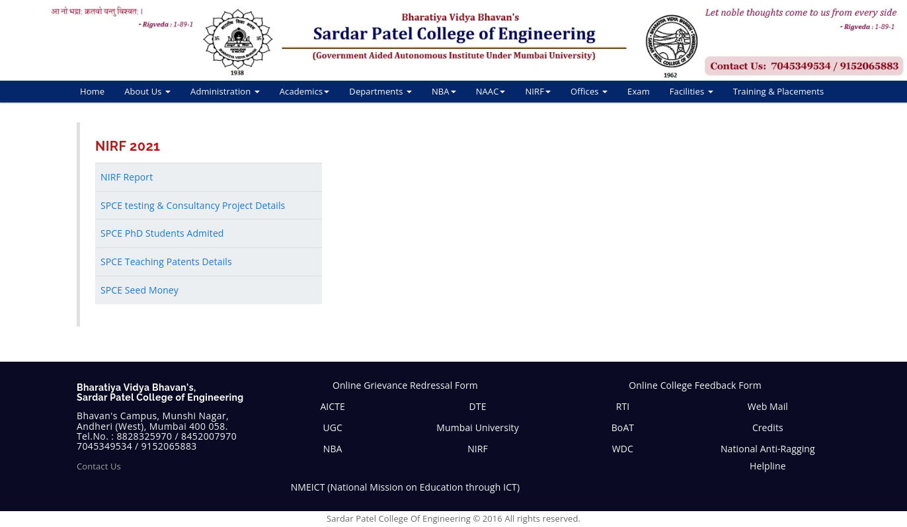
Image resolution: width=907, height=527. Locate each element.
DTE (478, 406)
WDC (622, 448)
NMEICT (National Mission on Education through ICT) (405, 487)
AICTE (332, 406)
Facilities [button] (691, 91)
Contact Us (99, 466)
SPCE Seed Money (139, 290)
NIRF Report (126, 177)
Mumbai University (477, 427)
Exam (638, 91)
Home (92, 91)
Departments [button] (380, 91)
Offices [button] (589, 91)
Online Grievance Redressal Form (405, 385)
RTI (623, 406)
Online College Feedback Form (695, 385)
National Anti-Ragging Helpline (768, 457)
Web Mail (768, 406)
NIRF (538, 91)
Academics (305, 91)
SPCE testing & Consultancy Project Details (192, 205)
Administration (225, 91)
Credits (767, 427)
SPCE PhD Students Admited (162, 233)
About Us (147, 91)
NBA (444, 91)
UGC (332, 427)
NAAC (491, 91)
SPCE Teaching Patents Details (166, 261)
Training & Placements (778, 91)
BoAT (622, 427)
